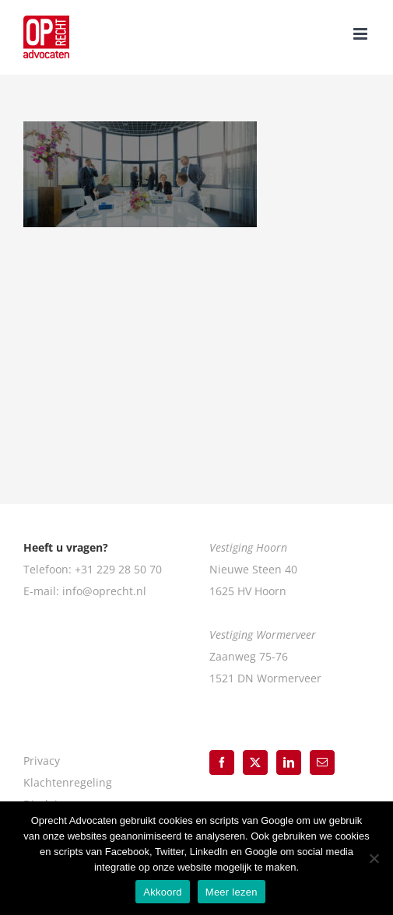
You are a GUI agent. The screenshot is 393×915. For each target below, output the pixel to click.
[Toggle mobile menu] (361, 34)
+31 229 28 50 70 (118, 569)
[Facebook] (221, 762)
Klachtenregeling (67, 782)
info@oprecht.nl (104, 591)
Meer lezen (231, 892)
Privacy (41, 760)
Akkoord (162, 892)
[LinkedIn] (288, 762)
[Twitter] (255, 762)
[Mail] (322, 762)
